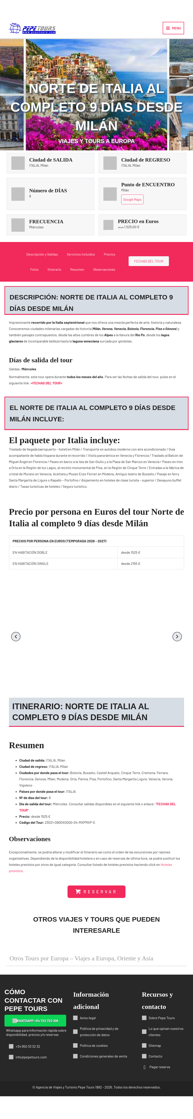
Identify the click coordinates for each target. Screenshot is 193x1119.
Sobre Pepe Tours (162, 1040)
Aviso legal (88, 1040)
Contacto (155, 1079)
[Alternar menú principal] (173, 32)
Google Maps (132, 207)
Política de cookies (94, 1068)
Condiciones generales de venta (103, 1079)
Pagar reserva (160, 1089)
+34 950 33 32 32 (28, 1069)
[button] (16, 644)
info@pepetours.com (31, 1080)
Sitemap (155, 1068)
